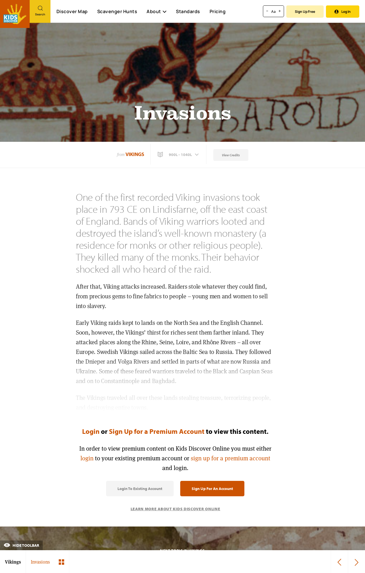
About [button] (157, 11)
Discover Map (72, 11)
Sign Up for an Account (212, 488)
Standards (188, 11)
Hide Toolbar (21, 545)
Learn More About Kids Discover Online (175, 508)
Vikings (134, 154)
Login (91, 431)
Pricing (218, 11)
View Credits (231, 155)
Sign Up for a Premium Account (156, 431)
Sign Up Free (305, 11)
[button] (178, 154)
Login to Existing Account (139, 488)
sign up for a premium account (230, 458)
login (87, 458)
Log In (342, 11)
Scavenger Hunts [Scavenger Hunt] (117, 11)
